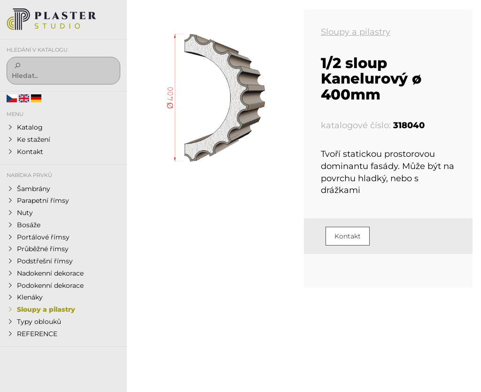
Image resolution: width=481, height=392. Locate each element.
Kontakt (347, 236)
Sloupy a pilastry (355, 32)
